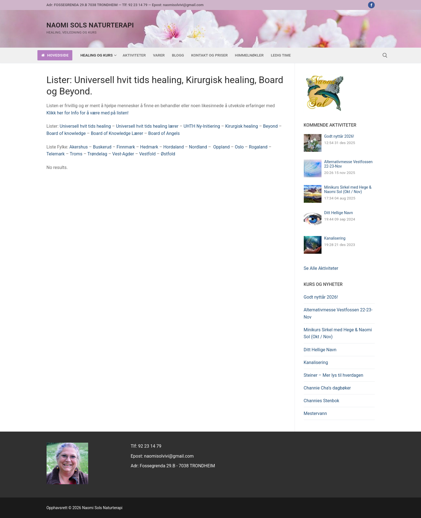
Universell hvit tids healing (85, 126)
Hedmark (149, 147)
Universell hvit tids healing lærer (147, 126)
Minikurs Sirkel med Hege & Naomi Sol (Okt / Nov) (348, 189)
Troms (76, 154)
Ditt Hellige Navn (338, 213)
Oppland (221, 147)
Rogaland (258, 147)
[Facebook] (371, 5)
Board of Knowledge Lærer (117, 133)
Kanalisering (335, 238)
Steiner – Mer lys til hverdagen (333, 375)
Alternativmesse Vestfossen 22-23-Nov (338, 313)
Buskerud (102, 147)
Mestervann (315, 413)
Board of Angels (164, 133)
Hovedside (55, 55)
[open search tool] (384, 55)
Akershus (78, 147)
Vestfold (147, 154)
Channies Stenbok (321, 400)
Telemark (56, 154)
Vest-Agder (123, 154)
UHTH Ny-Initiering (201, 126)
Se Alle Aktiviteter (321, 268)
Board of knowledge (66, 133)
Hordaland (173, 147)
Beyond (270, 126)
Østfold (168, 154)
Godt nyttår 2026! (339, 136)
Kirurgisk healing (241, 126)
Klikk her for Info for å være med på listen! (88, 113)
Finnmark (125, 147)
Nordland (198, 147)
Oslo (239, 147)
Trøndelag (97, 154)
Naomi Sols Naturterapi (90, 25)
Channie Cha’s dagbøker (327, 388)
